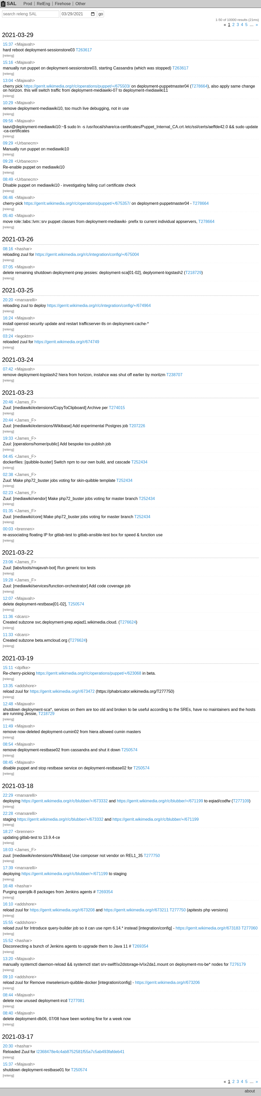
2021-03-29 (17, 35)
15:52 (8, 940)
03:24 (8, 336)
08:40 (8, 1013)
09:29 (8, 143)
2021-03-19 (17, 658)
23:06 (8, 562)
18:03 (8, 850)
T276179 (238, 964)
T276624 (128, 622)
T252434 (139, 462)
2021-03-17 (17, 1037)
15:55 (8, 922)
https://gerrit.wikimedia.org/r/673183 (208, 928)
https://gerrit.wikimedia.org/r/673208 (62, 910)
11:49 (8, 726)
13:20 (8, 959)
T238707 (174, 375)
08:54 (8, 744)
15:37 (8, 44)
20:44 (8, 420)
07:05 (8, 267)
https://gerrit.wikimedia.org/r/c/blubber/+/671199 (160, 801)
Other (80, 4)
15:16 (8, 62)
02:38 (8, 474)
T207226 (137, 426)
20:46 (8, 402)
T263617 (84, 50)
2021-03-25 (17, 290)
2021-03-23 (17, 393)
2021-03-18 (17, 786)
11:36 (8, 616)
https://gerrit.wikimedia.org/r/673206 (167, 982)
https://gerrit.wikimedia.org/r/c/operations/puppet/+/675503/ (77, 86)
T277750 (152, 855)
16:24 (8, 318)
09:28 (8, 161)
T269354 (105, 892)
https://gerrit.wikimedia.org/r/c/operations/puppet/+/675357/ (77, 203)
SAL (8, 3)
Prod (27, 4)
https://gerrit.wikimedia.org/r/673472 (62, 691)
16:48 (8, 886)
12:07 (8, 598)
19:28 (8, 580)
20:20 (8, 300)
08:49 (8, 179)
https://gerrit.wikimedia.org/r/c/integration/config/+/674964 (99, 305)
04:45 (8, 456)
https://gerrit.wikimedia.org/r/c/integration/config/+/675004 (87, 254)
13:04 (8, 80)
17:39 (8, 868)
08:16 (8, 249)
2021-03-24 (17, 360)
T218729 (193, 272)
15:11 (8, 667)
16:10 (8, 904)
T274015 (117, 408)
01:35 (8, 511)
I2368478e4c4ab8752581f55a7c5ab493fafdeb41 (80, 1052)
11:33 (8, 635)
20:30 (8, 1046)
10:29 (8, 103)
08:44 (8, 995)
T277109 (241, 801)
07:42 (8, 369)
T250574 (76, 604)
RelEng (43, 4)
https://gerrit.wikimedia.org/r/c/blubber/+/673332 (64, 801)
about (250, 1091)
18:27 (8, 831)
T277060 (249, 928)
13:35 (8, 686)
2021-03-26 (17, 239)
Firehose (63, 4)
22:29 (8, 795)
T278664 (199, 86)
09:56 (8, 121)
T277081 (76, 1000)
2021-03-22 (17, 553)
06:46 (8, 197)
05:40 (8, 215)
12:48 (8, 704)
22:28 (8, 813)
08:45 (8, 762)
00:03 (8, 529)
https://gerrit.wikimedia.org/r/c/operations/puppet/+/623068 (88, 673)
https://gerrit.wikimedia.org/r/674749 (66, 342)
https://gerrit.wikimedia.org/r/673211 (136, 910)
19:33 (8, 438)
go (100, 14)
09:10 (8, 977)
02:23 (8, 493)
